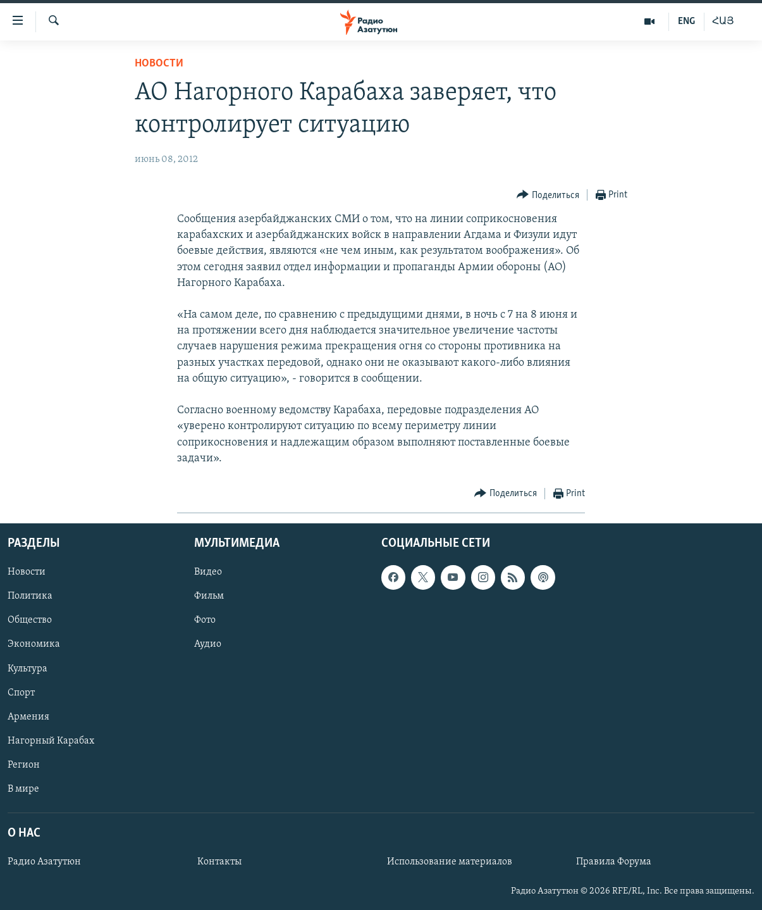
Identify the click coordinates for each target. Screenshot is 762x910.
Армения (28, 717)
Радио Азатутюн (44, 862)
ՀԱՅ (723, 21)
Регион (24, 765)
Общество (30, 620)
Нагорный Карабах (51, 741)
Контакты (219, 862)
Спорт (21, 693)
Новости (159, 64)
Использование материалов (449, 862)
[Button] (548, 195)
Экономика (34, 645)
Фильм (209, 596)
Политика (30, 596)
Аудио (207, 645)
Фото (205, 620)
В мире (23, 789)
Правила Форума (613, 862)
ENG (686, 21)
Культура (27, 669)
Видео (208, 572)
